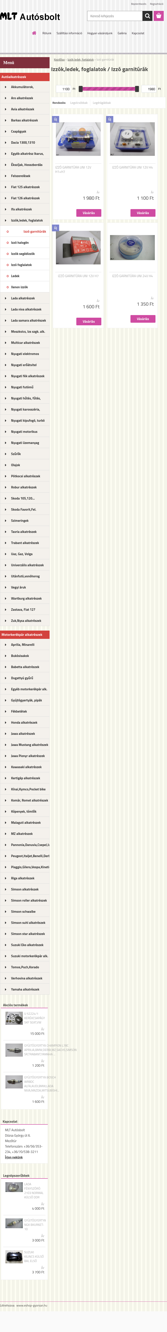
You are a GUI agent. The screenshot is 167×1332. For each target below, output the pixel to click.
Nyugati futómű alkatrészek (22, 388)
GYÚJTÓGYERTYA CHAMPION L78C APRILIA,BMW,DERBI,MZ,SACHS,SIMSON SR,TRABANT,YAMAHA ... (50, 1049)
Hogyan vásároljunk (99, 33)
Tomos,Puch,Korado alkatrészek (25, 968)
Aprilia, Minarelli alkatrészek (22, 646)
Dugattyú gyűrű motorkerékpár (22, 679)
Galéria (122, 33)
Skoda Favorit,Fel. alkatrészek (23, 511)
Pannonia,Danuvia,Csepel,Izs (30, 844)
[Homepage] (34, 33)
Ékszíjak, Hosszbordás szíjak (26, 166)
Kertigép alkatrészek (25, 778)
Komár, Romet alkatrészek (29, 800)
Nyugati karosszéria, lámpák (25, 411)
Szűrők (16, 453)
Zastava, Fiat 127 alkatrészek (23, 611)
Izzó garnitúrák (34, 231)
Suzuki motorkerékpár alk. (29, 955)
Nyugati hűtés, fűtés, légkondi (26, 400)
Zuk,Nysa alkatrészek (26, 620)
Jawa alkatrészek (23, 733)
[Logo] (30, 16)
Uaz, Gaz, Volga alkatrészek (22, 555)
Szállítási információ (69, 33)
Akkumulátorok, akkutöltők (22, 88)
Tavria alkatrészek (24, 531)
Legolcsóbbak (79, 102)
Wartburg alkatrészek (26, 598)
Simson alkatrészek (24, 889)
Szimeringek (19, 520)
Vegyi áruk (18, 587)
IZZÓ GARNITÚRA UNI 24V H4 (132, 276)
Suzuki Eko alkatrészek (27, 944)
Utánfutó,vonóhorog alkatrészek (25, 578)
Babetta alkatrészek (25, 666)
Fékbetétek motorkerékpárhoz (24, 713)
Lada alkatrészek (23, 298)
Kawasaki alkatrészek (26, 766)
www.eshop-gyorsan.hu (31, 1305)
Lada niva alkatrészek (26, 309)
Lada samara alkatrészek (28, 320)
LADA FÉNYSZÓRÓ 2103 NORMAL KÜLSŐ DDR (33, 1190)
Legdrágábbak (102, 102)
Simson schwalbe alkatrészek (23, 913)
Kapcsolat (138, 33)
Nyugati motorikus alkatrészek (24, 433)
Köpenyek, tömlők (23, 811)
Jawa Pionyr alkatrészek (28, 755)
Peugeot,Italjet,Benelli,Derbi (30, 855)
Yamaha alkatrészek (25, 989)
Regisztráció (156, 4)
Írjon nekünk (14, 1157)
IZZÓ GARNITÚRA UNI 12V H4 (132, 167)
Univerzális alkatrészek (27, 565)
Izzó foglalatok (21, 264)
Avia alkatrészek (22, 109)
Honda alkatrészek (24, 722)
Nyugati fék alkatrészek (28, 376)
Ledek (15, 275)
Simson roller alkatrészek (29, 900)
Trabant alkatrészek (25, 542)
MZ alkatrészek (22, 833)
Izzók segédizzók (23, 253)
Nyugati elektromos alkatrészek (25, 355)
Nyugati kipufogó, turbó (28, 420)
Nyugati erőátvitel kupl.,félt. (24, 366)
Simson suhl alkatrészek (28, 922)
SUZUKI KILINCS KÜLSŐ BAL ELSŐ (34, 1256)
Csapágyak (18, 131)
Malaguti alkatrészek (26, 822)
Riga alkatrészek (22, 878)
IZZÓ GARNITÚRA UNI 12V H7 (78, 276)
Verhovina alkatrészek (26, 978)
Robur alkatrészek (24, 487)
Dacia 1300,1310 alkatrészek (23, 144)
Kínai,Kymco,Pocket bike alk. (28, 791)
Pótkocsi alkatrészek (25, 476)
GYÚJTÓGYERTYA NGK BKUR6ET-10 (35, 1224)
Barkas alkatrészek (24, 120)
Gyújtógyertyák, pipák (26, 700)
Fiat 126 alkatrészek (25, 198)
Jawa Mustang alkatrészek (29, 744)
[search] (147, 16)
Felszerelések (20, 175)
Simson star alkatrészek (28, 933)
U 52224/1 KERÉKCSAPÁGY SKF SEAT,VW (34, 1018)
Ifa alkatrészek (21, 209)
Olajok (15, 464)
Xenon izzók (19, 287)
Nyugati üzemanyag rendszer (25, 444)
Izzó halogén (20, 242)
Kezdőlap (59, 59)
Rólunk (46, 33)
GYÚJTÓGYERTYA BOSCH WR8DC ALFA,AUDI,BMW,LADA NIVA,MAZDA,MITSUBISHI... (41, 1084)
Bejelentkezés (138, 4)
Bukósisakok (20, 655)
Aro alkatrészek (22, 98)
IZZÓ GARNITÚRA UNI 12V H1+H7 (73, 169)
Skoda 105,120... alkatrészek (23, 500)
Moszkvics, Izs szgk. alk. (28, 331)
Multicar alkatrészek (25, 342)
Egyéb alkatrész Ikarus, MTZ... (27, 155)
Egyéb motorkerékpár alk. (29, 689)
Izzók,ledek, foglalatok (27, 220)
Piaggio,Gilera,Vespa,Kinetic (30, 867)
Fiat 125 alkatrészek (25, 186)
